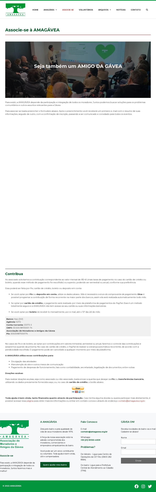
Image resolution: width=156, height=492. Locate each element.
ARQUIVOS (106, 10)
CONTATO (136, 10)
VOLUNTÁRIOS (86, 10)
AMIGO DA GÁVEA (100, 66)
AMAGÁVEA (52, 10)
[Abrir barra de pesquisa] (147, 10)
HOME (35, 10)
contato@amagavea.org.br (131, 401)
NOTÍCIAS (121, 10)
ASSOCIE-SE (68, 10)
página (30, 401)
